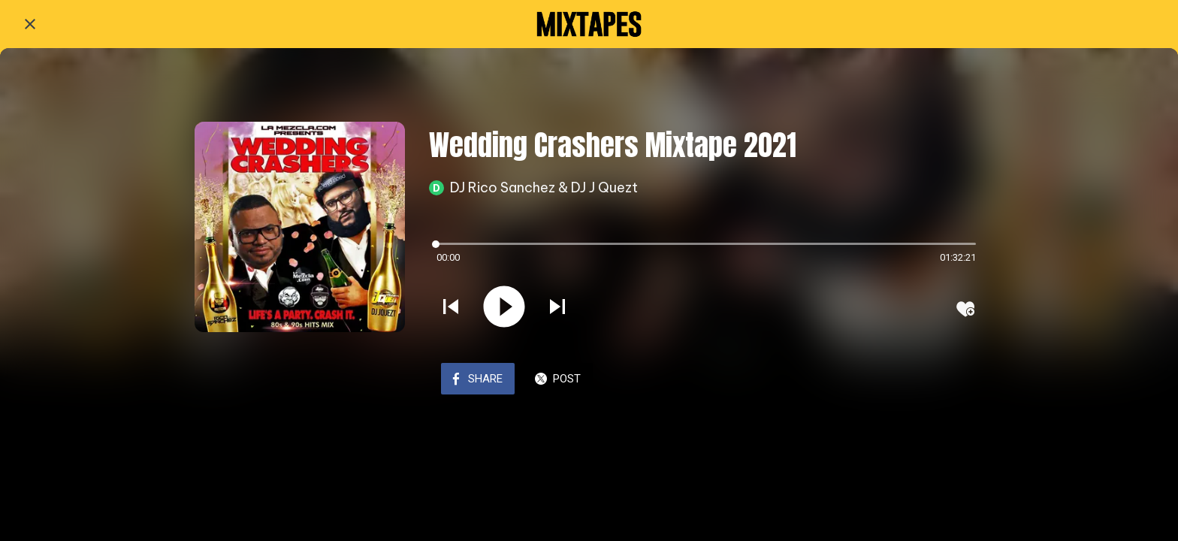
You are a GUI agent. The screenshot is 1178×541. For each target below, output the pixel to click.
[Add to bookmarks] (965, 309)
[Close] (30, 24)
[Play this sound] (504, 308)
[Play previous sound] (451, 308)
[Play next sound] (557, 308)
